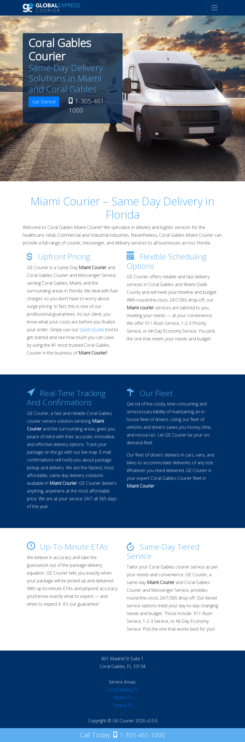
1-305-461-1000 (87, 105)
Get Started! (44, 102)
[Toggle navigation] (214, 7)
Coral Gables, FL (122, 690)
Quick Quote (92, 330)
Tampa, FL (122, 705)
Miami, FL (122, 697)
